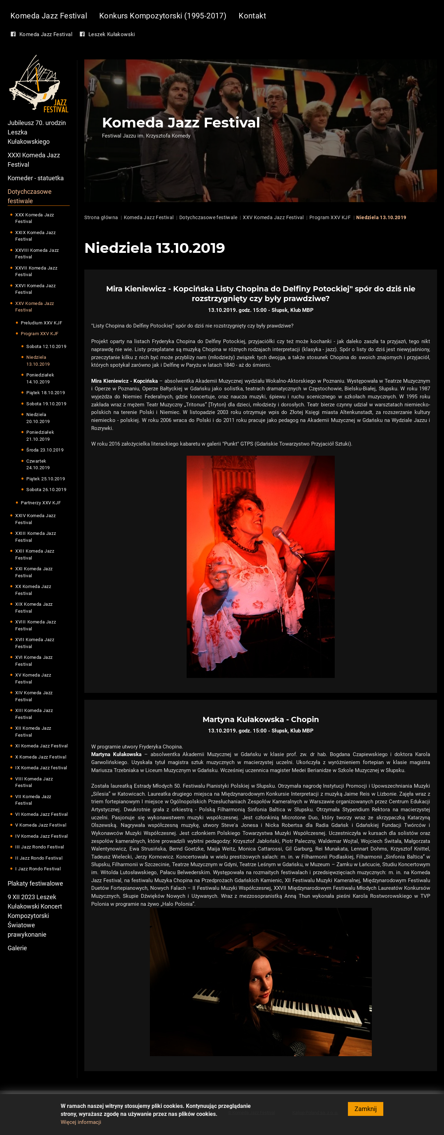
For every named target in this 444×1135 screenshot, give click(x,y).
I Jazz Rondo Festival (38, 869)
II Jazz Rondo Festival (38, 858)
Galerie (17, 948)
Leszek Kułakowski (111, 34)
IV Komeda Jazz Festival (41, 836)
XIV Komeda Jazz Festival (34, 696)
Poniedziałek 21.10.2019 (40, 436)
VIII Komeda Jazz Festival (34, 782)
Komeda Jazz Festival (48, 15)
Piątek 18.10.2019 (45, 393)
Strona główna (101, 217)
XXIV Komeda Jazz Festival (35, 519)
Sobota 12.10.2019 (46, 346)
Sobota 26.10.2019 (46, 489)
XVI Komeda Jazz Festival (34, 661)
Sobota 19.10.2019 (46, 403)
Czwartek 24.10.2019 (38, 464)
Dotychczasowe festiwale (30, 196)
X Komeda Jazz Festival (40, 757)
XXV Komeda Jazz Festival (34, 307)
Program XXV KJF (40, 334)
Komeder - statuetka (36, 178)
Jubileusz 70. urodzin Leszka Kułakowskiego (37, 132)
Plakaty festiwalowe (35, 883)
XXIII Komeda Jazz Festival (35, 537)
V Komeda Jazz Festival (40, 825)
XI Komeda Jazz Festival (41, 746)
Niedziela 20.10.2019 (38, 418)
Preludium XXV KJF (41, 322)
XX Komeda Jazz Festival (33, 590)
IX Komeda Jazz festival (41, 768)
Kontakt (252, 15)
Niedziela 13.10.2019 (38, 361)
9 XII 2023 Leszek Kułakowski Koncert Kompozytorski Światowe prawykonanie (35, 915)
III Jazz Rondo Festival (39, 847)
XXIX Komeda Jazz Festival (35, 236)
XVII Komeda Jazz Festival (34, 643)
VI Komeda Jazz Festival (41, 814)
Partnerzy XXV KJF (41, 502)
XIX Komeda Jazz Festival (34, 608)
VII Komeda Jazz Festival (33, 800)
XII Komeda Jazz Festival (33, 732)
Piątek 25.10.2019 (45, 478)
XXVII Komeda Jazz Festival (36, 271)
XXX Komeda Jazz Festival (34, 218)
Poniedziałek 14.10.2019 (40, 379)
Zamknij (366, 1108)
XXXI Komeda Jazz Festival (34, 159)
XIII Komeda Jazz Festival (34, 714)
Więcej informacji (81, 1122)
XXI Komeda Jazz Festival (34, 572)
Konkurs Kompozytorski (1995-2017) (163, 15)
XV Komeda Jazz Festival (33, 679)
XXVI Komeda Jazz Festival (35, 289)
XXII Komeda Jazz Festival (34, 555)
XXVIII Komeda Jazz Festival (37, 254)
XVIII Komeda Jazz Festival (35, 626)
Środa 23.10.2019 (45, 450)
